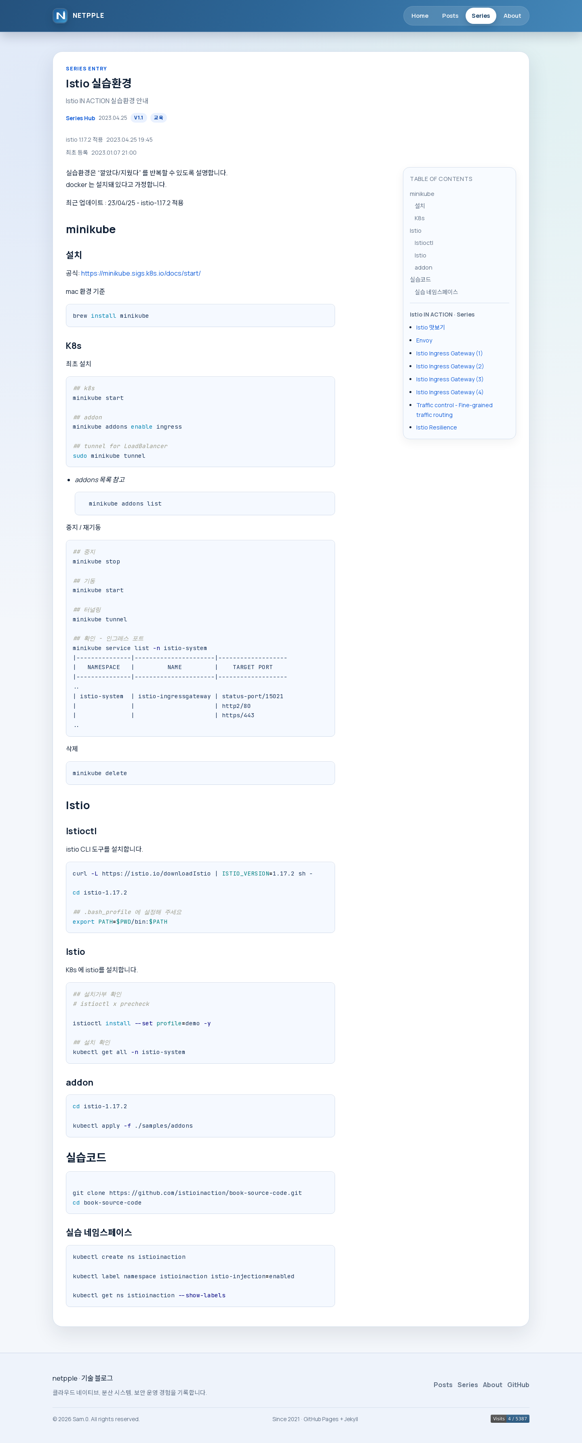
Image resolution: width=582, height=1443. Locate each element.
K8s (420, 218)
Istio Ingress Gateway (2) (450, 366)
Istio (416, 230)
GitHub (518, 1384)
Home (419, 15)
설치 (420, 206)
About (512, 15)
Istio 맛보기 (430, 327)
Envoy (424, 340)
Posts (450, 15)
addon (423, 267)
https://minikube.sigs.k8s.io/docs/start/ (141, 273)
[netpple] (78, 15)
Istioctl (424, 243)
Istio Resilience (436, 427)
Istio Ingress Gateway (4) (450, 392)
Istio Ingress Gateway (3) (450, 379)
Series (481, 15)
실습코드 (420, 279)
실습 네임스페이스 (436, 292)
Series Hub (80, 118)
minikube (422, 194)
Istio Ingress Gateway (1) (449, 353)
